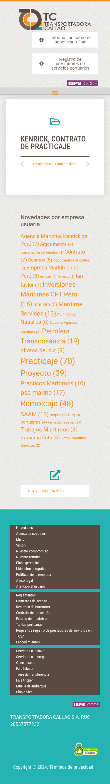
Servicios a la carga (30, 657)
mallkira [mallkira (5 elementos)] (45, 304)
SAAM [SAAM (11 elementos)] (35, 414)
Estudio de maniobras (32, 618)
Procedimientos (28, 642)
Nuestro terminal (28, 557)
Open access (25, 662)
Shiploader (24, 692)
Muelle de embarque (31, 686)
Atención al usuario (30, 586)
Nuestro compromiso (32, 551)
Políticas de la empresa (33, 574)
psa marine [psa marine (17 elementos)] (43, 392)
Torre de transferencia (32, 674)
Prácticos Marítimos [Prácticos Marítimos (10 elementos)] (53, 383)
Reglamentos (26, 595)
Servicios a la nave (30, 651)
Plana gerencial (27, 563)
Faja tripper (24, 680)
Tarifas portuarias (29, 624)
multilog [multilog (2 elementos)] (66, 314)
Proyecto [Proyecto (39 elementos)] (44, 373)
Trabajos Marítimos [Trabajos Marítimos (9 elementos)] (49, 429)
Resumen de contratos (33, 607)
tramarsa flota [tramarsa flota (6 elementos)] (40, 438)
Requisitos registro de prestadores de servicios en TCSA (54, 633)
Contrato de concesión (33, 613)
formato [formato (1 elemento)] (66, 277)
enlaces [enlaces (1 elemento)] (48, 277)
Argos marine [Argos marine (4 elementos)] (56, 244)
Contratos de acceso (31, 601)
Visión (21, 545)
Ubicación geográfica (31, 568)
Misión (21, 539)
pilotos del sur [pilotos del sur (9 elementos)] (43, 350)
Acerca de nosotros (31, 533)
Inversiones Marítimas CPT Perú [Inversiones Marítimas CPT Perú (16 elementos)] (49, 294)
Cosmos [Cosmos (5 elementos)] (40, 260)
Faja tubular (24, 668)
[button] (55, 93)
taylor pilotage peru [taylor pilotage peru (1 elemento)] (64, 422)
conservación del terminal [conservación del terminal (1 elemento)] (42, 252)
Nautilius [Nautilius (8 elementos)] (35, 322)
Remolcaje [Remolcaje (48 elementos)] (47, 403)
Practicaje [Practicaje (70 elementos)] (48, 361)
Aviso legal (24, 580)
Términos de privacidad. (71, 767)
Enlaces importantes (45, 491)
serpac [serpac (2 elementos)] (58, 415)
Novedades (24, 527)
